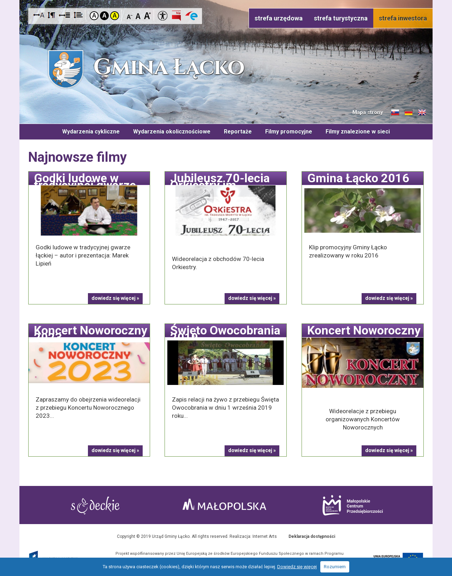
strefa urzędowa (279, 18)
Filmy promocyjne (288, 131)
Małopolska (224, 504)
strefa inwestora (403, 18)
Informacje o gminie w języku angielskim (422, 113)
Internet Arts (264, 536)
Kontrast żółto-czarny (114, 15)
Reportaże (238, 131)
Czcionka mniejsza (129, 15)
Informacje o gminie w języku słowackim (395, 113)
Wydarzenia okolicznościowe (171, 131)
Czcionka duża (147, 15)
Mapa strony (367, 112)
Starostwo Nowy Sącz (95, 506)
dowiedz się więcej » (115, 298)
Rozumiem (335, 566)
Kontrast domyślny (94, 15)
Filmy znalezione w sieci (358, 131)
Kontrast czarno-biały (104, 15)
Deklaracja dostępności (312, 536)
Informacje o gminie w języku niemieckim (408, 113)
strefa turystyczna (341, 18)
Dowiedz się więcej (297, 566)
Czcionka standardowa (138, 15)
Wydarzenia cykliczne (91, 131)
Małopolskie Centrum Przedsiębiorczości (352, 505)
